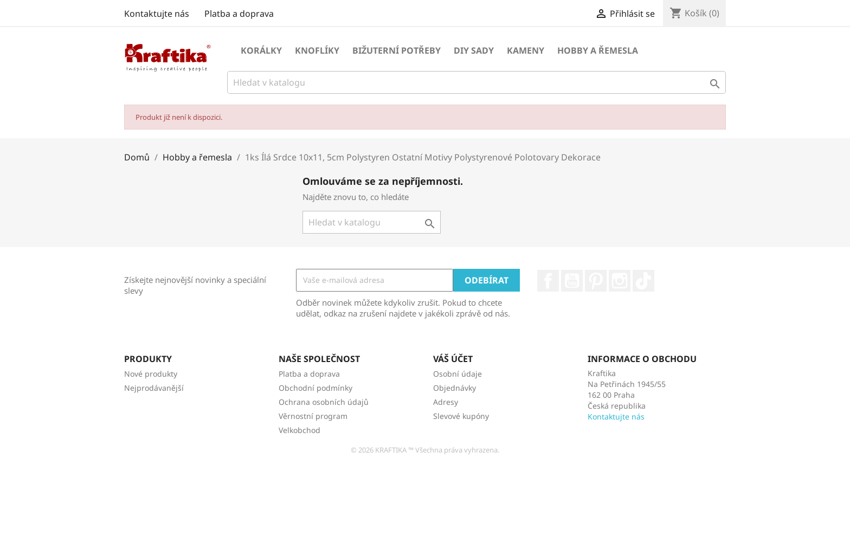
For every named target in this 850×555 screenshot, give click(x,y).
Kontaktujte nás (156, 14)
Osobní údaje (457, 374)
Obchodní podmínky (315, 388)
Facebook (548, 281)
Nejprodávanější (154, 388)
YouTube (572, 281)
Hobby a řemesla (597, 50)
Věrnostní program (313, 416)
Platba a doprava (239, 14)
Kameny (525, 50)
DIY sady (474, 50)
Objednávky (454, 388)
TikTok (643, 281)
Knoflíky (317, 50)
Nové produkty (150, 374)
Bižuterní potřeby (396, 50)
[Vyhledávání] (476, 82)
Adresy (445, 402)
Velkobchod (299, 430)
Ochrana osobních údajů (324, 402)
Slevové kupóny (461, 416)
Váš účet (453, 359)
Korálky (261, 50)
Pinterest (596, 281)
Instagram (619, 281)
